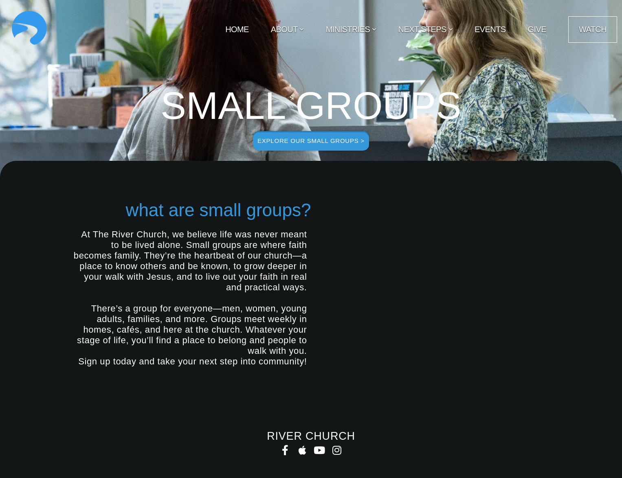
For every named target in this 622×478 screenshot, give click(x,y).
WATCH (593, 29)
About (287, 29)
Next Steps (425, 29)
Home (237, 29)
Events (490, 29)
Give (537, 29)
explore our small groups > (311, 140)
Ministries (351, 29)
